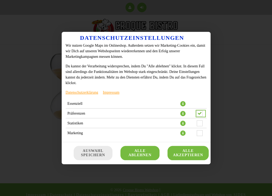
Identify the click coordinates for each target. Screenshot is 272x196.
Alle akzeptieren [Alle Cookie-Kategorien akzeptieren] (188, 153)
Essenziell (75, 104)
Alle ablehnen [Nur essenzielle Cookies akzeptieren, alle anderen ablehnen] (140, 153)
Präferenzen (76, 113)
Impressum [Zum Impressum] (111, 92)
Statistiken (75, 123)
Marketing (75, 133)
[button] (183, 103)
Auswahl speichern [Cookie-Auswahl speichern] (93, 153)
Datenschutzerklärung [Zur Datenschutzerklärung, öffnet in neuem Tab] (82, 92)
